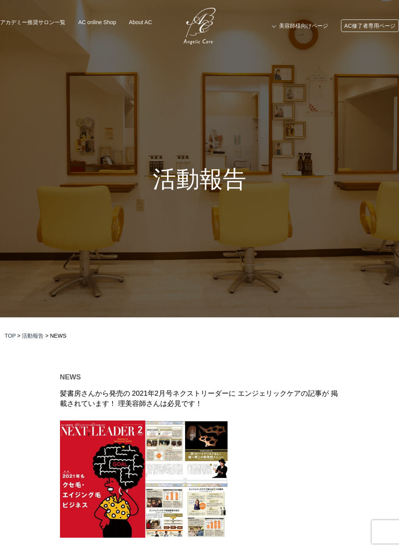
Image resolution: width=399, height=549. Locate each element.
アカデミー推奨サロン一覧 (32, 22)
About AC (140, 22)
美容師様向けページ (303, 25)
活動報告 (199, 179)
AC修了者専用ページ (369, 26)
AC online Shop (97, 22)
